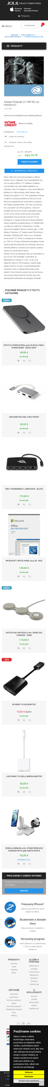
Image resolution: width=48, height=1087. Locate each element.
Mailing (24, 891)
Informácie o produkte (24, 171)
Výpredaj (13, 970)
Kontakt (34, 999)
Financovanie (34, 972)
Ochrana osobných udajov (14, 1001)
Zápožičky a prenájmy (34, 976)
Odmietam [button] (28, 1077)
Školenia (34, 981)
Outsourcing (34, 984)
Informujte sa (22, 132)
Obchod (14, 35)
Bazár (14, 973)
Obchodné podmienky (14, 995)
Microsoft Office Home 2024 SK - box (24, 561)
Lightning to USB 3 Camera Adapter (24, 776)
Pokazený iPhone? (33, 904)
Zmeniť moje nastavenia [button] (29, 1081)
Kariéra (34, 1005)
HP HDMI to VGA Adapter (24, 704)
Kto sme (34, 996)
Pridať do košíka (29, 162)
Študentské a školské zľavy (33, 921)
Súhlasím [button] (29, 1072)
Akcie (14, 967)
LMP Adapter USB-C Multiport (24, 417)
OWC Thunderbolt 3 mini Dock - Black (24, 489)
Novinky (14, 963)
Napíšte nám (34, 1008)
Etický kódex (34, 1002)
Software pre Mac (13, 37)
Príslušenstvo (28, 35)
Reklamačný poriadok (34, 967)
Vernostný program (33, 938)
